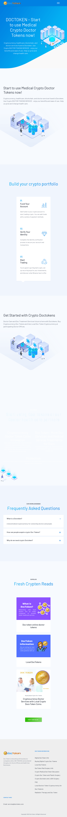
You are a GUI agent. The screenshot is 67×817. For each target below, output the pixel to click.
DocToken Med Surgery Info (44, 768)
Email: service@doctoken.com (13, 804)
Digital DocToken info (42, 758)
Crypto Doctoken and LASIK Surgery (47, 779)
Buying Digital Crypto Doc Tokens (46, 761)
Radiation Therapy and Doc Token (46, 792)
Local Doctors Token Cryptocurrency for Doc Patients (48, 787)
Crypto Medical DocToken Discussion (47, 772)
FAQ (36, 782)
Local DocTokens (33, 662)
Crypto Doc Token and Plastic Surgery (47, 775)
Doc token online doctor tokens (33, 626)
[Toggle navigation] (58, 3)
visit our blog (33, 719)
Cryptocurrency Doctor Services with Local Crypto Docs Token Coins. (33, 701)
